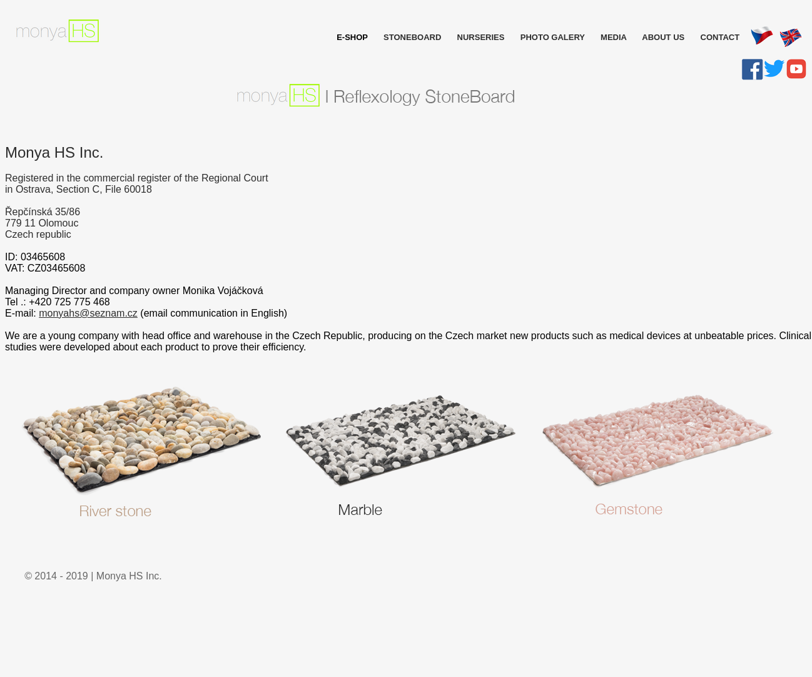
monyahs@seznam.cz (88, 313)
